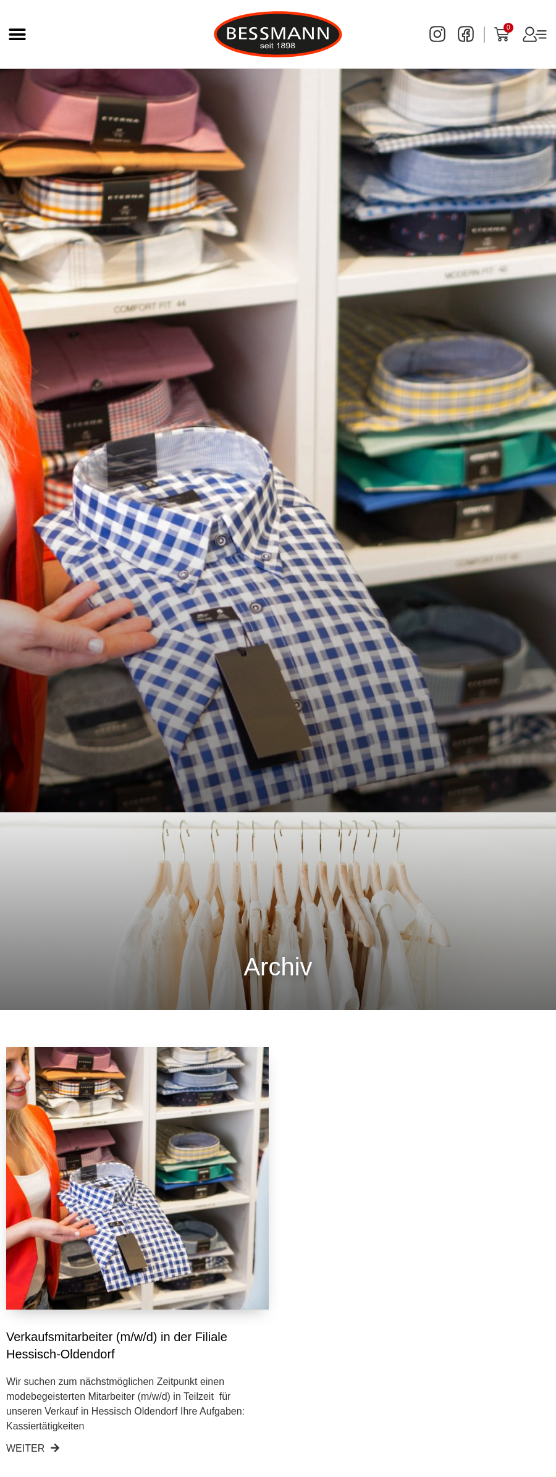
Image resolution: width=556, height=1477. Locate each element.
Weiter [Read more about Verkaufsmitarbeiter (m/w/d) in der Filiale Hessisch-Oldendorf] (32, 1448)
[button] (17, 34)
